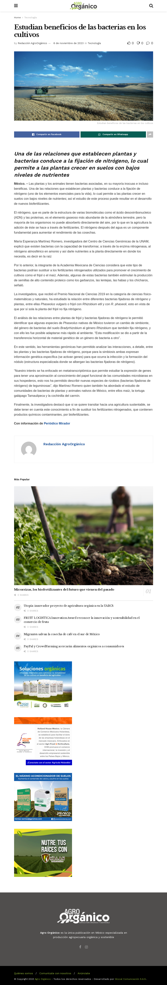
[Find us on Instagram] (86, 947)
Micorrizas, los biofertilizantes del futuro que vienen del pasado (64, 589)
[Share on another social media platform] (150, 134)
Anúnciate (84, 973)
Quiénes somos (23, 973)
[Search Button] (151, 6)
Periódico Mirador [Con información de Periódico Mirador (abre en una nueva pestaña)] (57, 423)
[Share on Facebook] (47, 134)
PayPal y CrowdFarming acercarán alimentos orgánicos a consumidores (74, 646)
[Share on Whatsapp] (113, 134)
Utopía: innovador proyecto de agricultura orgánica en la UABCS (69, 605)
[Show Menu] (16, 6)
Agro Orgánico (43, 979)
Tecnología (30, 17)
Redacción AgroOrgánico (32, 43)
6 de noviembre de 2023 (68, 43)
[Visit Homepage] (83, 6)
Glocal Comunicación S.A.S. (130, 979)
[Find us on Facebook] (80, 947)
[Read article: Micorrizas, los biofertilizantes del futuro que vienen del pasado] (83, 535)
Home (17, 17)
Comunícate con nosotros (55, 973)
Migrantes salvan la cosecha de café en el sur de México (62, 634)
